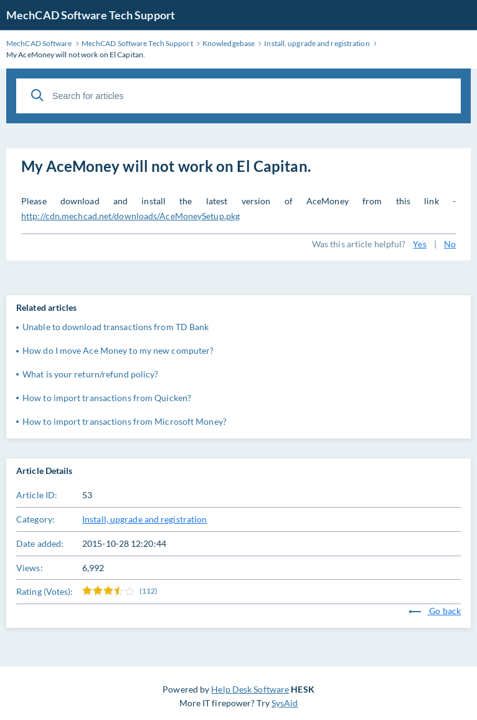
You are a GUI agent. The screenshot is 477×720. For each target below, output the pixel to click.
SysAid (285, 703)
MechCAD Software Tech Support (90, 15)
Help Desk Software (250, 689)
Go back (435, 610)
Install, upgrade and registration (144, 519)
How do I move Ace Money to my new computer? (118, 350)
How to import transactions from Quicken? (106, 397)
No (450, 244)
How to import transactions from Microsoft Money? (124, 421)
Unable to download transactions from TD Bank (115, 326)
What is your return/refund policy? (90, 374)
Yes (419, 244)
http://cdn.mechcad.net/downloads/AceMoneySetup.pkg (130, 216)
